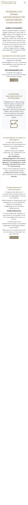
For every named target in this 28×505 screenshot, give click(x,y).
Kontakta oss (14, 237)
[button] (3, 109)
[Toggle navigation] (25, 2)
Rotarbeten (14, 80)
